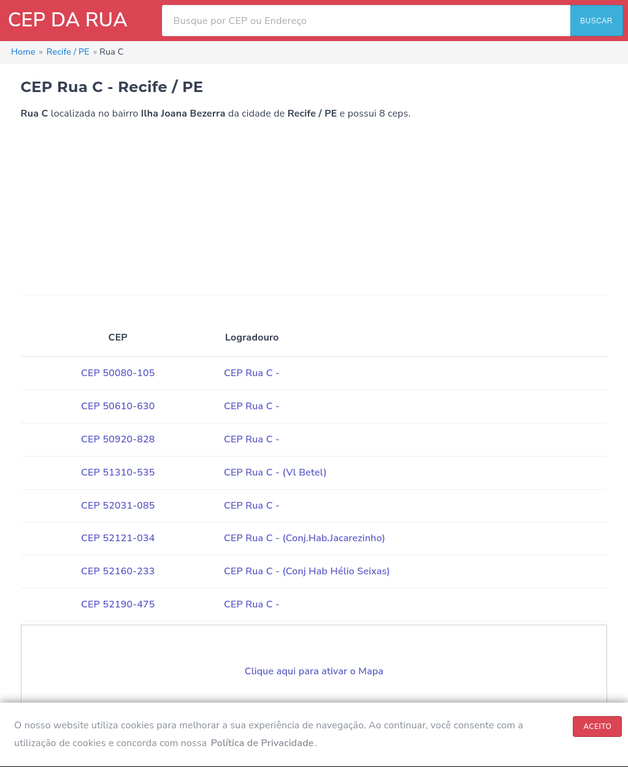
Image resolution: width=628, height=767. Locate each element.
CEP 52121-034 (118, 538)
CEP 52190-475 (118, 604)
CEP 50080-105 (118, 373)
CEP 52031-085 (118, 505)
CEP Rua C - (252, 373)
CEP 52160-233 (118, 571)
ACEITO (597, 726)
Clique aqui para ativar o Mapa (314, 671)
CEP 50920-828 (118, 439)
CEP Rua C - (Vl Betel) (275, 472)
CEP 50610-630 (118, 406)
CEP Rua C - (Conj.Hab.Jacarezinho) (304, 538)
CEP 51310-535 (118, 472)
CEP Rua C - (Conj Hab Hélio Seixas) (307, 571)
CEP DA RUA (68, 20)
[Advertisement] (314, 209)
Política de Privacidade (262, 743)
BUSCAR (596, 21)
